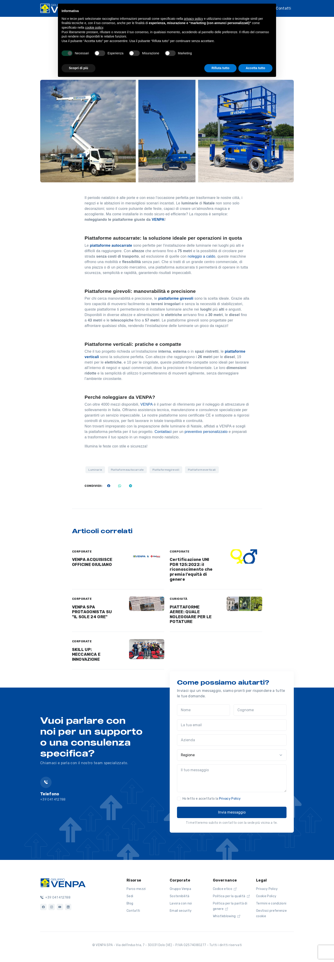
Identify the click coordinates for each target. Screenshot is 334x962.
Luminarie (95, 469)
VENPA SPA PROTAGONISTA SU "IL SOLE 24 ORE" (92, 612)
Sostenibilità (179, 896)
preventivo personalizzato (206, 432)
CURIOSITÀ (178, 598)
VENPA (158, 219)
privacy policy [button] (193, 18)
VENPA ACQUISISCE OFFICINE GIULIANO (92, 562)
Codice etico (225, 889)
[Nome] (203, 710)
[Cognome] (260, 710)
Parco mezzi (136, 889)
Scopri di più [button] (78, 68)
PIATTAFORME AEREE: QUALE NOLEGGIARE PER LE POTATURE (191, 614)
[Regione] (232, 755)
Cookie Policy (266, 896)
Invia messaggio (232, 812)
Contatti (283, 8)
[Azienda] (232, 740)
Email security (181, 911)
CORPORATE (82, 551)
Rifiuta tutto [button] (220, 68)
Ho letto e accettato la (211, 799)
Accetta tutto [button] (255, 68)
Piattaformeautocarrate (127, 469)
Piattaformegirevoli (165, 469)
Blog (130, 903)
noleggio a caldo (201, 256)
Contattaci (164, 432)
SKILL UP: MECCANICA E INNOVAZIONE (86, 654)
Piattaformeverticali (202, 469)
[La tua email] (232, 725)
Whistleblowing (226, 916)
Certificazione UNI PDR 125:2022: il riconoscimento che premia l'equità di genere (191, 569)
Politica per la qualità (231, 896)
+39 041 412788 (55, 897)
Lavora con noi (181, 903)
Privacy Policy (230, 799)
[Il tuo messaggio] (232, 778)
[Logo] (63, 882)
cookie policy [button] (94, 27)
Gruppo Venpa (180, 889)
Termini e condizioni (271, 903)
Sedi (130, 896)
